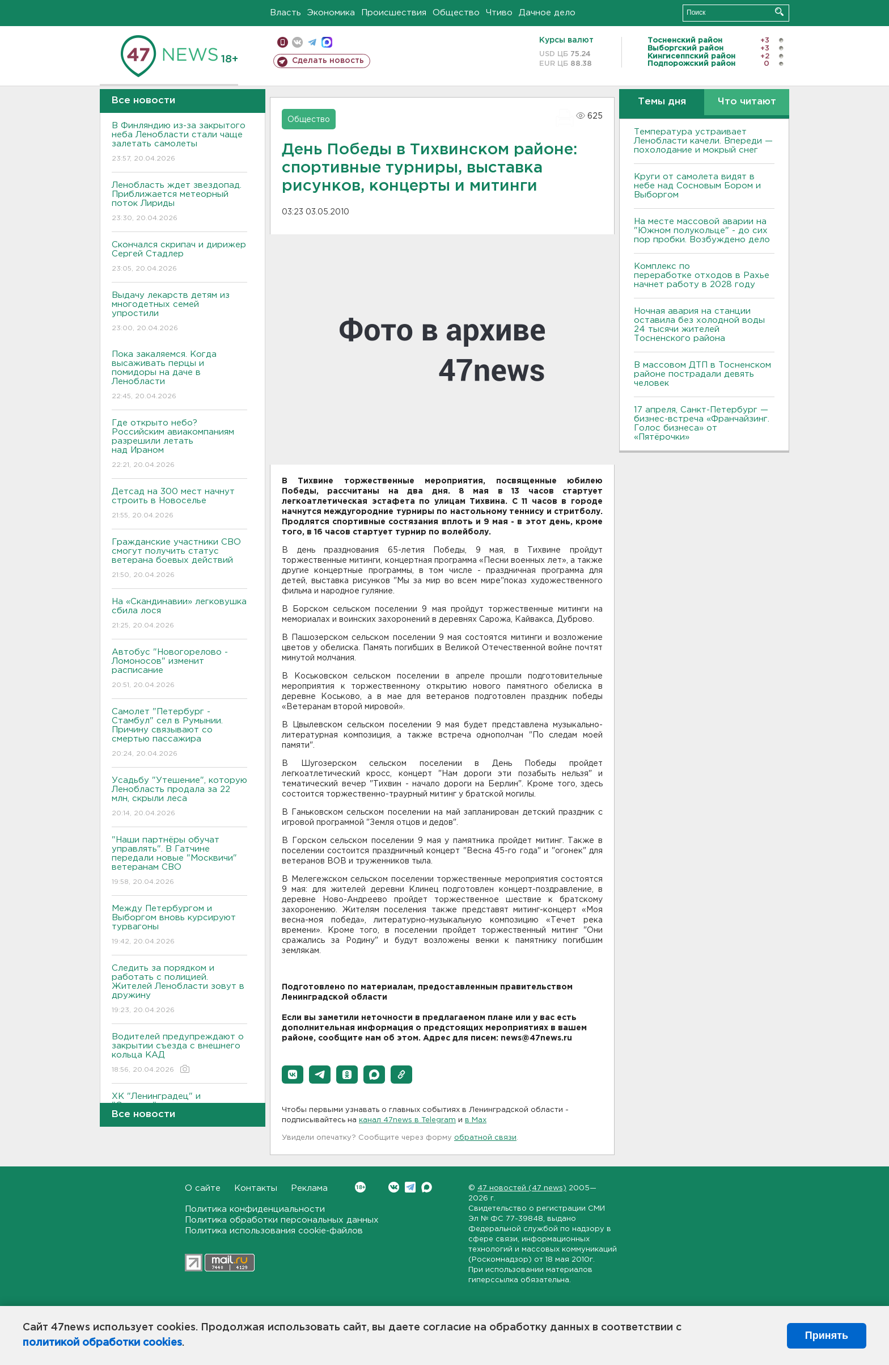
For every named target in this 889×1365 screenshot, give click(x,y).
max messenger (326, 42)
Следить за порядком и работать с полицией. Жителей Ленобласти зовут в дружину (179, 989)
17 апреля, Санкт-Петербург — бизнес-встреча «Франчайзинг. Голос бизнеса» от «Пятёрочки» (701, 423)
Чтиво (499, 12)
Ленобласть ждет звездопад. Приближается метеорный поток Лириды (179, 202)
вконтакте (297, 42)
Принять (826, 1335)
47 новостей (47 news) (521, 1188)
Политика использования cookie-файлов (274, 1231)
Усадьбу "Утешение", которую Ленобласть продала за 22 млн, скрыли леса (179, 797)
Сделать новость (328, 60)
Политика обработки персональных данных (282, 1220)
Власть (285, 12)
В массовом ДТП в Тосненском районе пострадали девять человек (702, 374)
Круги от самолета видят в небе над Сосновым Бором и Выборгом (697, 186)
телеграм (312, 42)
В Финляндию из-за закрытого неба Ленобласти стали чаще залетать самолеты (179, 142)
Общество (456, 12)
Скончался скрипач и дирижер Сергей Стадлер (179, 257)
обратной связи (485, 1138)
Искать (779, 11)
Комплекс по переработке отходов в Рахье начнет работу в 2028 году (701, 275)
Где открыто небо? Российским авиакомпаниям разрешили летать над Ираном (179, 444)
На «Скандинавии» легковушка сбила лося (179, 614)
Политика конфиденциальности (255, 1209)
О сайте (203, 1188)
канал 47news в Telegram (407, 1120)
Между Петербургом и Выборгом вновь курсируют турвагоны (179, 925)
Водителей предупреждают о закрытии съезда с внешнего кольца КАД (179, 1054)
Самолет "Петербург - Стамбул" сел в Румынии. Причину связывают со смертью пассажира (179, 733)
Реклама (309, 1188)
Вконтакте (360, 1187)
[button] (292, 1074)
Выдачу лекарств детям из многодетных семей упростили (179, 312)
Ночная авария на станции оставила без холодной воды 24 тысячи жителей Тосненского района (699, 324)
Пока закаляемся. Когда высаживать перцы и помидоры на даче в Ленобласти (179, 376)
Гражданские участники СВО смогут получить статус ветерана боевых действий (179, 559)
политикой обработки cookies (102, 1342)
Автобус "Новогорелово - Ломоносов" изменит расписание (179, 669)
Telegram (410, 1187)
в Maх (475, 1120)
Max (426, 1187)
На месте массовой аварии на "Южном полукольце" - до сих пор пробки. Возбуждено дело (702, 230)
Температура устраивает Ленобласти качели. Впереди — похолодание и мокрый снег (703, 141)
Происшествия (393, 12)
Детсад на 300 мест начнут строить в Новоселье (179, 504)
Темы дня (662, 102)
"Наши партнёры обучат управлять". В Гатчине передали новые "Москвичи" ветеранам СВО (179, 861)
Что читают (747, 102)
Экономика (331, 12)
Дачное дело (547, 12)
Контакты (255, 1188)
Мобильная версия (282, 42)
